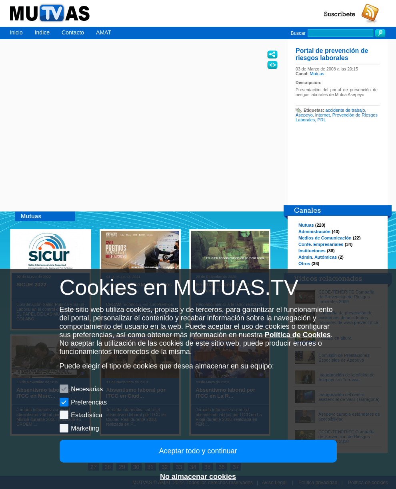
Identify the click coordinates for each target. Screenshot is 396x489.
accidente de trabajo (345, 110)
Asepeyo (304, 115)
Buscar (298, 33)
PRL (321, 119)
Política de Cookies (298, 335)
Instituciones (312, 250)
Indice (42, 32)
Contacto (73, 32)
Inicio (16, 32)
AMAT (103, 32)
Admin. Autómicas (317, 257)
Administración (314, 231)
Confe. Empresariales (321, 244)
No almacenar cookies (198, 477)
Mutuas (317, 73)
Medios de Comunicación (325, 237)
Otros (304, 263)
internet (322, 115)
